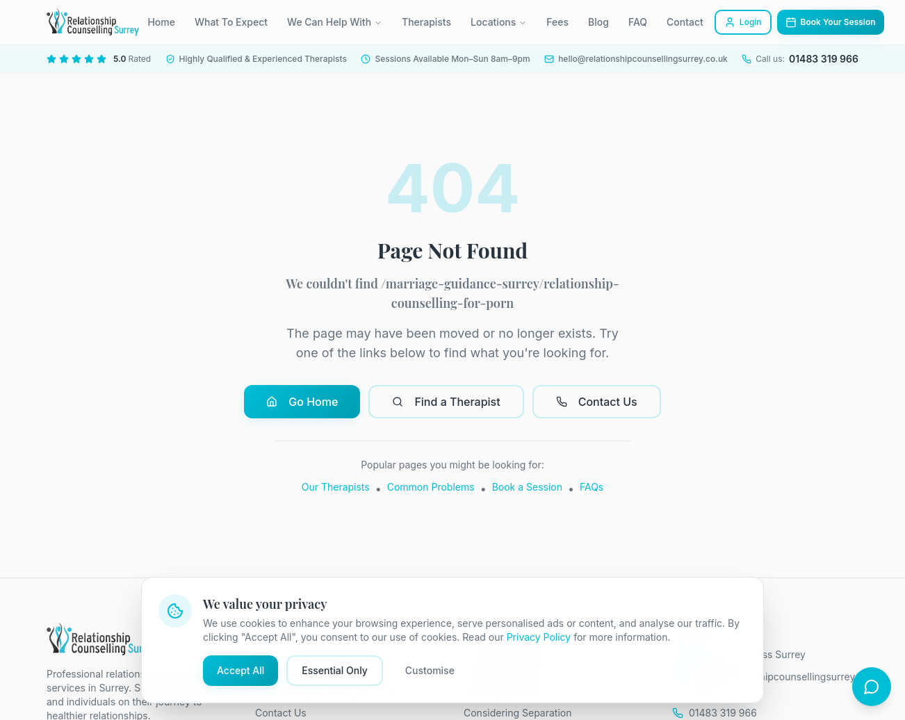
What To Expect (231, 22)
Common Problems (431, 487)
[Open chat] (871, 686)
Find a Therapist (446, 402)
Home (161, 22)
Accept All (240, 670)
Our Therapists (336, 487)
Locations (499, 22)
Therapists (426, 22)
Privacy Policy (539, 637)
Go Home (302, 402)
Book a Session (527, 487)
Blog (598, 22)
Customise (430, 670)
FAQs (591, 487)
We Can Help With (334, 22)
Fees (557, 22)
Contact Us (596, 402)
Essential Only (335, 670)
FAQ (637, 22)
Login (743, 22)
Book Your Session (830, 22)
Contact (685, 22)
